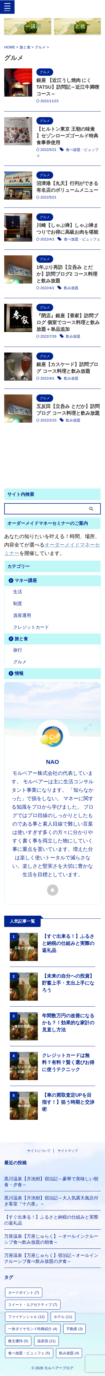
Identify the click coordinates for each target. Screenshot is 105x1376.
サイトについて (39, 1151)
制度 (17, 603)
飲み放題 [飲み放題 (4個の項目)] (69, 1353)
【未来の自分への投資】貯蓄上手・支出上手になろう (68, 983)
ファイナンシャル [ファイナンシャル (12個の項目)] (26, 1317)
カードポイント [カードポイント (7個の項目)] (23, 1292)
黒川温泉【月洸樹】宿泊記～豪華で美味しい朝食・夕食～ (51, 1181)
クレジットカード (31, 627)
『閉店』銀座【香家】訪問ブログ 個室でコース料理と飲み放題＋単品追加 (68, 322)
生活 (17, 591)
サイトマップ (68, 1151)
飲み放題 (71, 288)
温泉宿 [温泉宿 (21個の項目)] (46, 1341)
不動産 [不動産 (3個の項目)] (74, 1329)
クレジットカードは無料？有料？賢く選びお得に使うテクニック (68, 1062)
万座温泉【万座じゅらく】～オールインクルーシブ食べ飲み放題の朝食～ (51, 1239)
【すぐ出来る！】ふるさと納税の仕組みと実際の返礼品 (68, 943)
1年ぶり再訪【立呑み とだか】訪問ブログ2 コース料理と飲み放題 (66, 274)
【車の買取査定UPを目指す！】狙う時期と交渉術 (68, 1102)
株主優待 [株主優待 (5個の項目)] (18, 1341)
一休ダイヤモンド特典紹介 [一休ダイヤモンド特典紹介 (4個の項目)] (32, 1329)
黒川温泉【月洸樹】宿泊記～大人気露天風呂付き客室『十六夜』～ (51, 1201)
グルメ (20, 661)
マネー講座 (26, 580)
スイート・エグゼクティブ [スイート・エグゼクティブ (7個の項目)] (32, 1305)
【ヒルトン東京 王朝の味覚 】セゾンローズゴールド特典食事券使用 (67, 135)
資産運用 (22, 615)
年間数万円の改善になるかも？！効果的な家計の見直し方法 (68, 1022)
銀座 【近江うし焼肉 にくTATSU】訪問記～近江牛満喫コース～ (67, 87)
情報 (19, 673)
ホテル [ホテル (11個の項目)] (63, 1317)
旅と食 (21, 638)
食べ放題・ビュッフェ (82, 239)
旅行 (17, 650)
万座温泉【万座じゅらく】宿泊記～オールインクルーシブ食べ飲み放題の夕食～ (51, 1258)
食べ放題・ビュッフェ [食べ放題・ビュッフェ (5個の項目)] (29, 1353)
